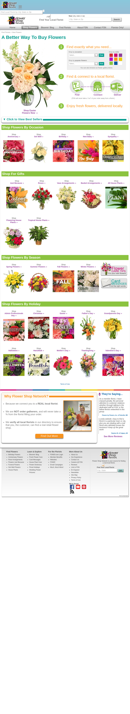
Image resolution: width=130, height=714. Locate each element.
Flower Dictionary (35, 451)
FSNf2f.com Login (56, 441)
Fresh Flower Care (36, 443)
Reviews (74, 451)
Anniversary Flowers (15, 443)
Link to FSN (75, 453)
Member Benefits (56, 443)
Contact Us (75, 446)
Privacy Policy (76, 463)
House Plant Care (35, 448)
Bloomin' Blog (47, 13)
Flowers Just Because (16, 448)
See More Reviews (113, 422)
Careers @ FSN (77, 448)
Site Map (74, 461)
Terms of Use (65, 370)
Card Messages (35, 446)
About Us (74, 441)
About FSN (82, 13)
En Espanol (75, 456)
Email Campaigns (56, 451)
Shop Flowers (30, 13)
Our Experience (76, 443)
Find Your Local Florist (105, 453)
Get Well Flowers (14, 453)
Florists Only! (117, 13)
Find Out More (49, 421)
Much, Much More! (56, 453)
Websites (53, 446)
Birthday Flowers (14, 441)
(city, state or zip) (77, 2)
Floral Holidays (34, 453)
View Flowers (16, 18)
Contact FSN (100, 13)
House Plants (13, 456)
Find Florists (65, 13)
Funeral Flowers (14, 451)
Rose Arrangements (15, 446)
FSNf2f (52, 448)
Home (12, 13)
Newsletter (75, 458)
